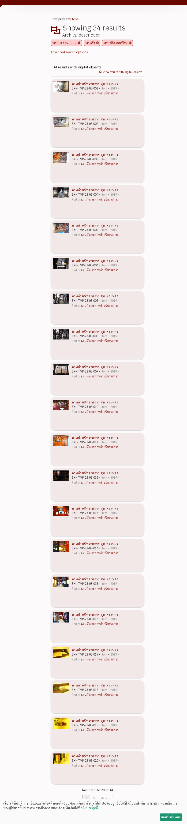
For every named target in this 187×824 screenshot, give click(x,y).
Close (74, 19)
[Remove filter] (79, 43)
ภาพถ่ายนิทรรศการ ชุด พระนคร (95, 83)
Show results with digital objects (120, 72)
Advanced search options (69, 52)
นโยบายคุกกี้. (90, 808)
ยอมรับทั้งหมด (171, 817)
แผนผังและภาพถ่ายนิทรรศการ (99, 93)
